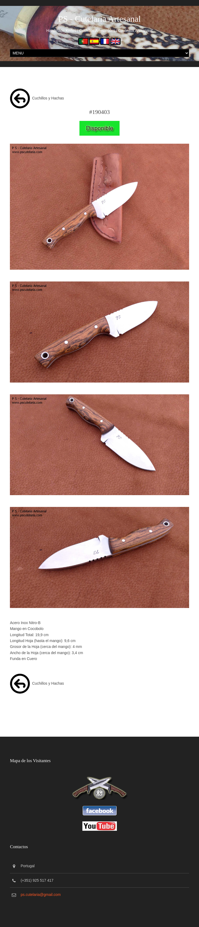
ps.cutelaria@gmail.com (41, 894)
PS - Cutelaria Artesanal (99, 19)
